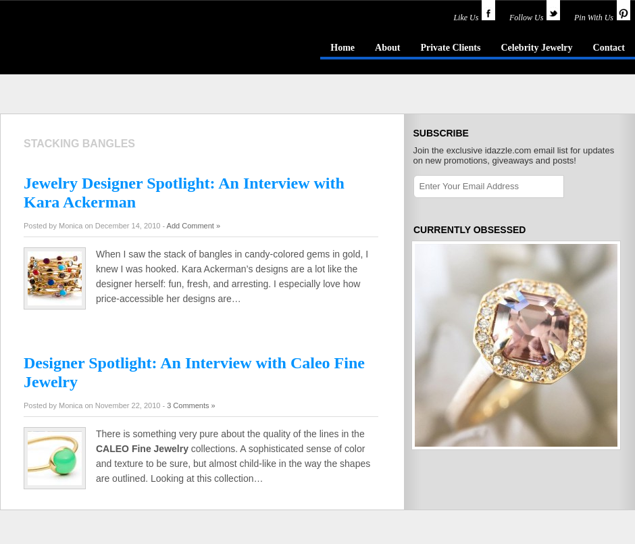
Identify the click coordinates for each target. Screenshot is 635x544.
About (387, 48)
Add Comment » (193, 226)
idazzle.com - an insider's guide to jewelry (97, 46)
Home (342, 48)
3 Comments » (191, 405)
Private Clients (450, 48)
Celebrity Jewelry (536, 48)
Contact (609, 48)
